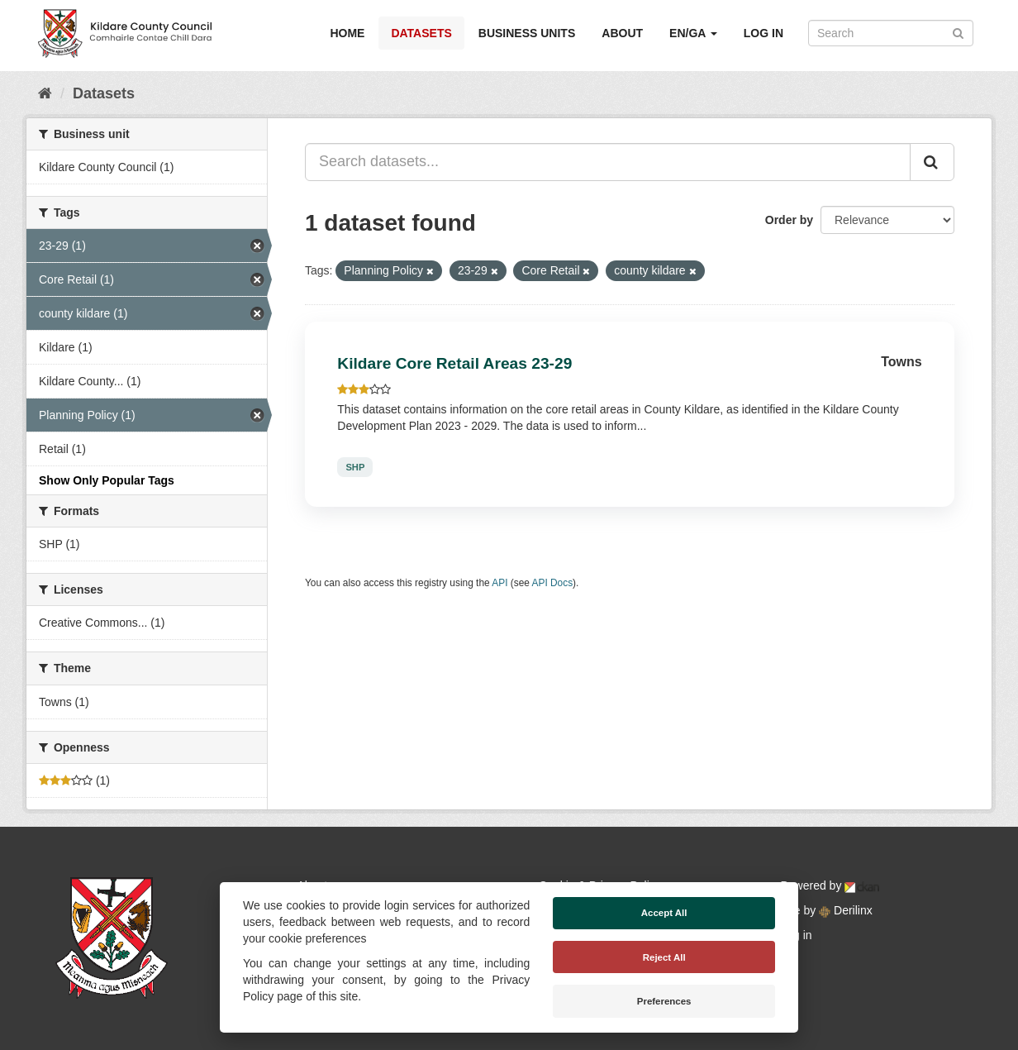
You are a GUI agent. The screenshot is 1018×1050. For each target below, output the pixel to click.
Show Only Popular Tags (106, 480)
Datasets (421, 33)
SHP (354, 467)
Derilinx (846, 910)
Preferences (664, 1001)
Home (347, 33)
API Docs (552, 583)
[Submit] (958, 32)
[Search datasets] (890, 33)
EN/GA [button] (693, 33)
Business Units (526, 33)
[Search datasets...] (608, 162)
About (622, 33)
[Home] (45, 93)
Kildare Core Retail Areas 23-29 (454, 363)
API (499, 583)
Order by (789, 220)
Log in (763, 33)
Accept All (664, 913)
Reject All (664, 957)
